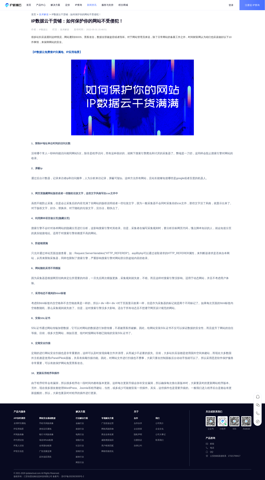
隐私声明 (138, 434)
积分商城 (123, 5)
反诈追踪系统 (46, 456)
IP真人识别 (19, 445)
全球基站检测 (46, 445)
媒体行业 (80, 456)
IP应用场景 (19, 428)
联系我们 (160, 440)
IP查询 (78, 5)
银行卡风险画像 (47, 434)
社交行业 (80, 445)
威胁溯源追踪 (108, 440)
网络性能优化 (108, 451)
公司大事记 (161, 434)
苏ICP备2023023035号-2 (73, 476)
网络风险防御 (108, 428)
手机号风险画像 (47, 423)
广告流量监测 (46, 451)
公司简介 (160, 423)
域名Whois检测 (46, 440)
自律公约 (138, 445)
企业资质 (138, 428)
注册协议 (138, 440)
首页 (29, 5)
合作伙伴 (138, 423)
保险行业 (80, 440)
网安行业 (80, 462)
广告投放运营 (108, 423)
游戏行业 (80, 451)
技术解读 (43, 14)
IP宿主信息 (19, 451)
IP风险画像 (19, 434)
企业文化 (160, 428)
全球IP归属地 (20, 423)
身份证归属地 (46, 428)
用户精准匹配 (108, 445)
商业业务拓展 (108, 434)
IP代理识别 (19, 440)
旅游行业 (80, 428)
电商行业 (80, 434)
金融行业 (80, 423)
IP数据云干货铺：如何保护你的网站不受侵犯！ (76, 14)
